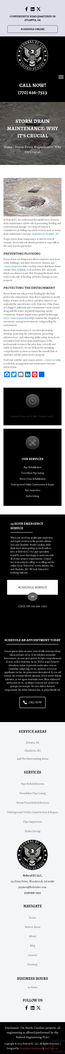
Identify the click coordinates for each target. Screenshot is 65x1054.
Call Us (32, 606)
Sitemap (32, 964)
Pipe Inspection (32, 490)
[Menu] (61, 77)
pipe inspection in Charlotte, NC (43, 234)
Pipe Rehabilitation (32, 467)
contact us (50, 360)
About (32, 936)
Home (8, 147)
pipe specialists (41, 551)
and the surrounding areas (32, 759)
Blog (32, 946)
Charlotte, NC (32, 751)
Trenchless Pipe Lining (32, 473)
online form (16, 565)
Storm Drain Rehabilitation (33, 479)
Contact (32, 955)
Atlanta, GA (32, 742)
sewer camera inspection (16, 318)
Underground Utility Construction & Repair (32, 484)
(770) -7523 (32, 92)
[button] (26, 9)
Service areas (32, 927)
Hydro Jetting (32, 496)
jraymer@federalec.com (32, 887)
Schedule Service (32, 587)
